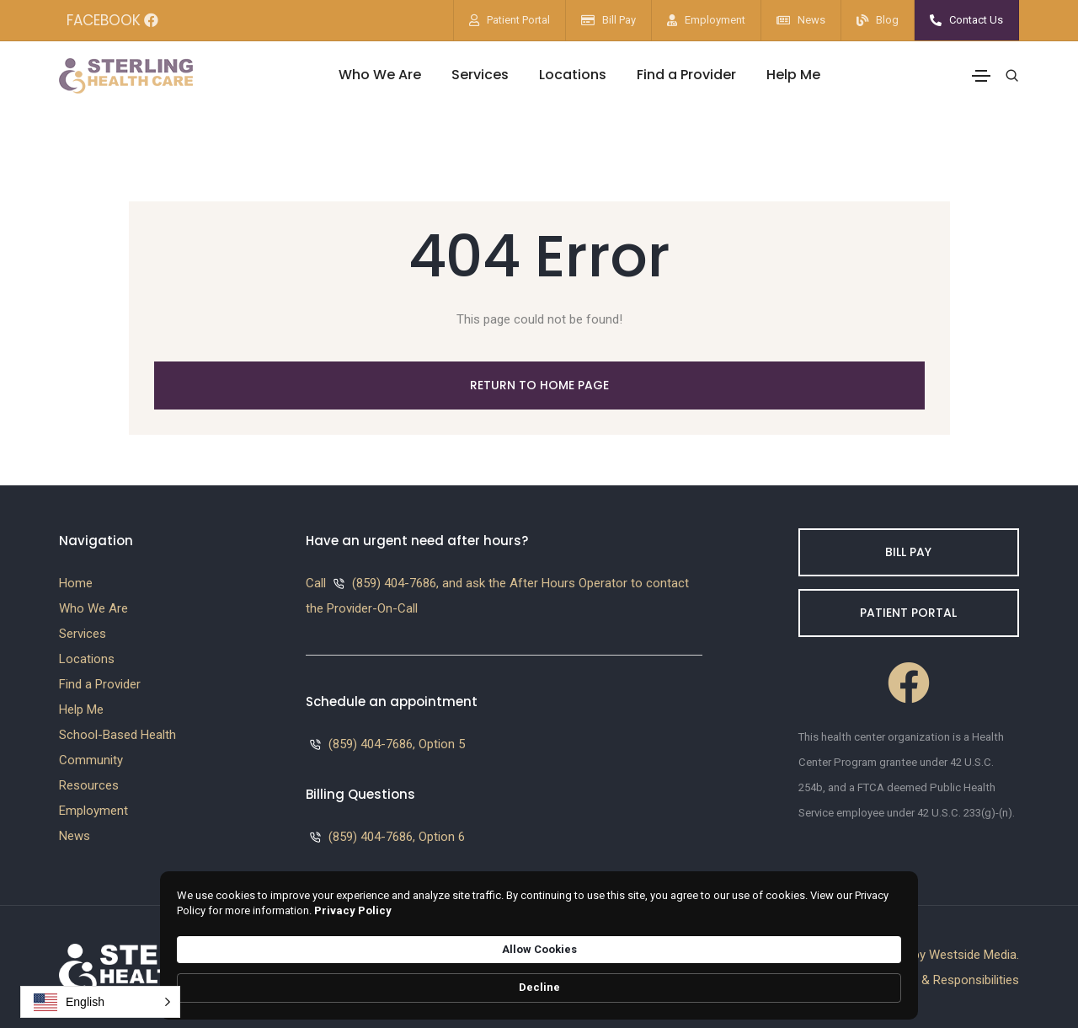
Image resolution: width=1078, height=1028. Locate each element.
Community (91, 760)
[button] (100, 1002)
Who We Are (380, 74)
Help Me (793, 74)
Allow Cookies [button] (753, 978)
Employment (715, 19)
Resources (89, 785)
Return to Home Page (539, 385)
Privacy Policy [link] (573, 987)
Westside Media (973, 954)
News (811, 19)
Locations (572, 74)
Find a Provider (686, 74)
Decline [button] (862, 979)
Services (480, 74)
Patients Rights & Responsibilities (927, 980)
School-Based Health (117, 734)
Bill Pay (619, 19)
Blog (887, 19)
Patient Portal (518, 19)
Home (76, 583)
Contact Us (976, 19)
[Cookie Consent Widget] (539, 980)
